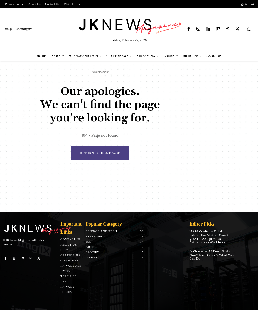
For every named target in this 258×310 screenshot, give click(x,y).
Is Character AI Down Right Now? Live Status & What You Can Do (211, 254)
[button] (248, 29)
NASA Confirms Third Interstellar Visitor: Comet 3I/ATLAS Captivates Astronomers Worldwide (208, 237)
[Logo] (129, 25)
